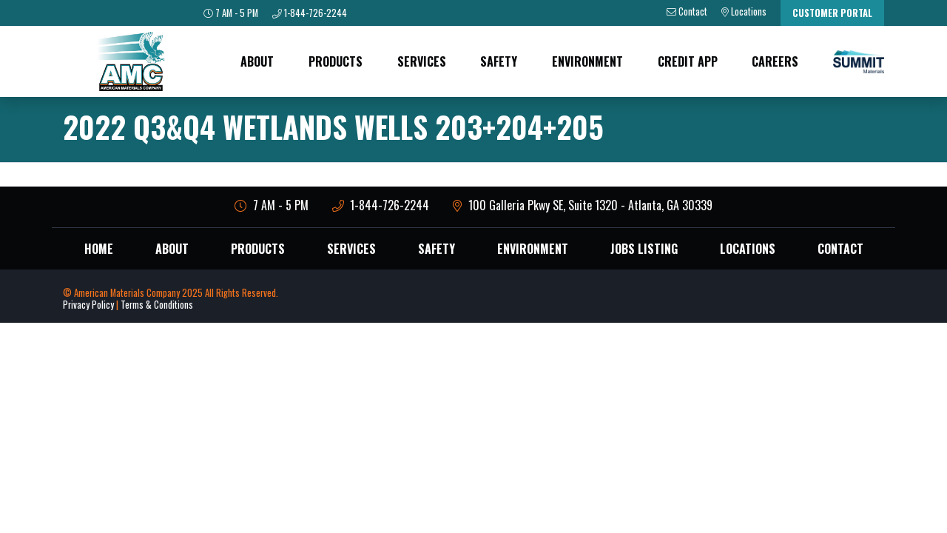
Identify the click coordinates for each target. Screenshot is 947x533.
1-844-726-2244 (381, 205)
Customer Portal (832, 13)
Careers (775, 61)
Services (421, 61)
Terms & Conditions (157, 305)
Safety (498, 61)
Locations (747, 249)
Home (98, 249)
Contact (840, 249)
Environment (587, 61)
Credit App (688, 61)
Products (336, 61)
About (257, 61)
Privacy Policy (88, 305)
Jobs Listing (644, 249)
